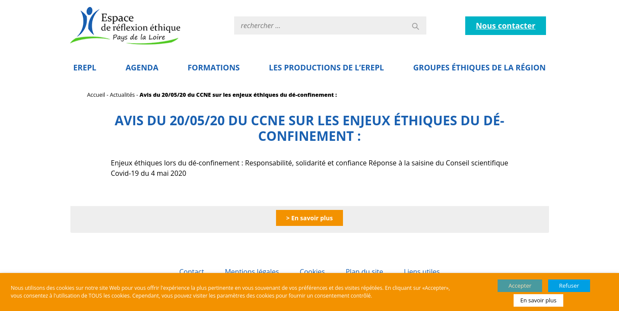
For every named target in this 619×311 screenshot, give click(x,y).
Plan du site (364, 271)
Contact (191, 271)
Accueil (96, 94)
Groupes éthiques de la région (479, 67)
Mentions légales (252, 271)
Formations (213, 67)
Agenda (142, 67)
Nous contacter (505, 25)
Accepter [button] (519, 285)
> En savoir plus (309, 218)
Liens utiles (422, 271)
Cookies (312, 271)
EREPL (85, 67)
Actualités (122, 94)
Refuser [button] (569, 285)
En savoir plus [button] (539, 300)
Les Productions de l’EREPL (326, 67)
